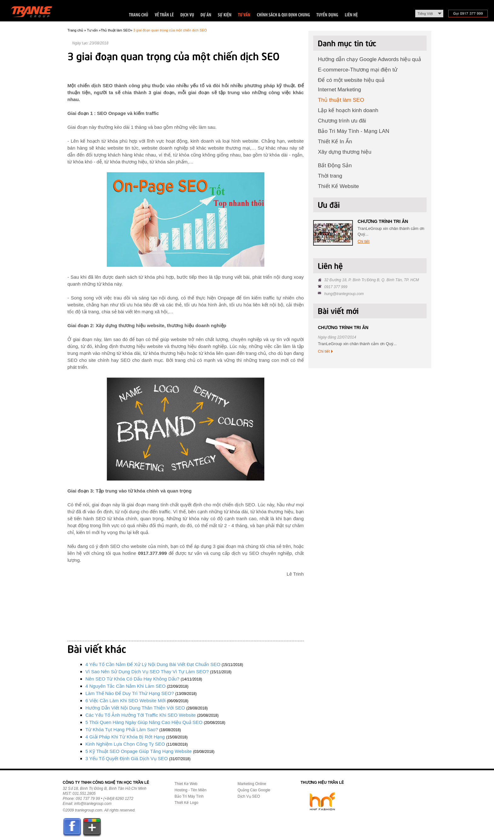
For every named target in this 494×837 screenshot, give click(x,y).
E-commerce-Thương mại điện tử (357, 70)
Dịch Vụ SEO (249, 796)
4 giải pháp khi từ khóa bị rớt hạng (125, 736)
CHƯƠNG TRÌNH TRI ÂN (383, 221)
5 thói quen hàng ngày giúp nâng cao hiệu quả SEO (144, 722)
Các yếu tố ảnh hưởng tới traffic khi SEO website (140, 715)
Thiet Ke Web (186, 784)
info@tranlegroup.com (93, 803)
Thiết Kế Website (338, 186)
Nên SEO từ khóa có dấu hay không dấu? (132, 678)
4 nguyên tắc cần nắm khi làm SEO (125, 686)
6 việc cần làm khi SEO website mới (125, 700)
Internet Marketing (339, 90)
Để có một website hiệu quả (351, 80)
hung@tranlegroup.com (344, 294)
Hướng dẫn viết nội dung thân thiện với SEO (135, 707)
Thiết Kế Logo (186, 802)
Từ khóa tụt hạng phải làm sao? (121, 729)
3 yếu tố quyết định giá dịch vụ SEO (126, 758)
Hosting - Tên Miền (190, 790)
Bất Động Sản (335, 165)
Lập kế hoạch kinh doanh (348, 110)
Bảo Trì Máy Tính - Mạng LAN (353, 131)
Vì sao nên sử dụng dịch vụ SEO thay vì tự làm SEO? (147, 671)
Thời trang (330, 176)
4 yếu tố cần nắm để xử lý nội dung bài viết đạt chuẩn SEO (152, 664)
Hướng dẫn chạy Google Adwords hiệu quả (369, 59)
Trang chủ (75, 30)
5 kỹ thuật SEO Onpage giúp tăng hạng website (138, 751)
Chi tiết (364, 241)
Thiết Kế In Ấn (335, 142)
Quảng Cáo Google (254, 790)
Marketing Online (252, 784)
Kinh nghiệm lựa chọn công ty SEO (125, 744)
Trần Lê (34, 13)
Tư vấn (92, 30)
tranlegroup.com (88, 810)
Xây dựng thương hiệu (344, 152)
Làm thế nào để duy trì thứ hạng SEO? (129, 693)
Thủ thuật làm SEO (115, 30)
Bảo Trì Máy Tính (189, 796)
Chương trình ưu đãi (342, 121)
